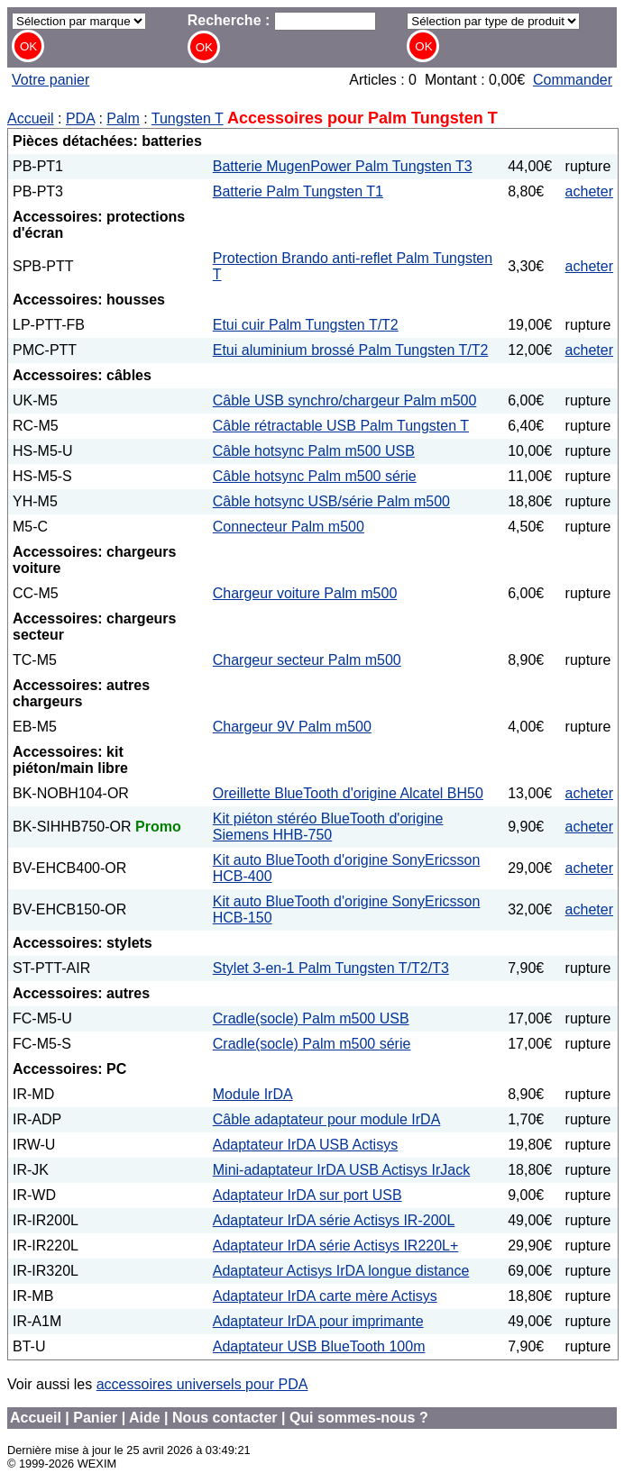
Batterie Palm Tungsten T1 (298, 191)
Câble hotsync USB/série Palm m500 (331, 501)
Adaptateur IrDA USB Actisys (305, 1144)
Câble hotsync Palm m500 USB (314, 451)
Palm (122, 118)
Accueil (30, 118)
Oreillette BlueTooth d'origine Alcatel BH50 (348, 793)
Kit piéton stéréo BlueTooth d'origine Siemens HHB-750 (328, 826)
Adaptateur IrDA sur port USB (307, 1195)
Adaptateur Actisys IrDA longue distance (341, 1270)
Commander (572, 79)
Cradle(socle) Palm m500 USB (311, 1018)
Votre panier (50, 79)
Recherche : (282, 20)
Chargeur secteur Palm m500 (307, 660)
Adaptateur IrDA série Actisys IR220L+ (336, 1245)
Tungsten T (187, 118)
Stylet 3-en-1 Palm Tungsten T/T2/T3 (331, 968)
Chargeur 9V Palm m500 (292, 726)
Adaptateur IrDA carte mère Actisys (325, 1296)
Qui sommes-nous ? (358, 1417)
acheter (589, 191)
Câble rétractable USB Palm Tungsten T (341, 425)
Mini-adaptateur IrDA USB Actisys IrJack (341, 1169)
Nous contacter (224, 1417)
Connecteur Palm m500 (288, 526)
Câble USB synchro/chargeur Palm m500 (345, 400)
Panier (95, 1417)
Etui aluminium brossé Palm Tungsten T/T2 (351, 350)
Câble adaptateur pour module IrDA (327, 1119)
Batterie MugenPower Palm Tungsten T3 (343, 166)
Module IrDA (253, 1094)
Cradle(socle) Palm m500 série (312, 1043)
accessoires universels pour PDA (202, 1384)
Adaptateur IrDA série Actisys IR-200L (334, 1220)
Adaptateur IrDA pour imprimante (318, 1321)
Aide (145, 1417)
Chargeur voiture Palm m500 (305, 593)
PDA (80, 118)
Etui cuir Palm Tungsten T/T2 (306, 324)
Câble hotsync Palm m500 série (315, 476)
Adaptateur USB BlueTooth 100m (319, 1346)
